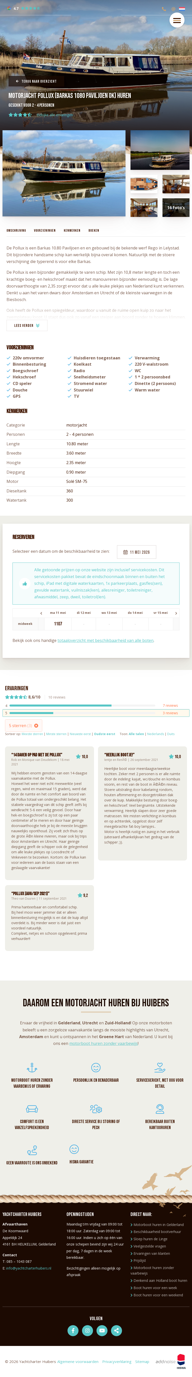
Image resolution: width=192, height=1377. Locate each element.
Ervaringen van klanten (150, 1253)
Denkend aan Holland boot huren (158, 1280)
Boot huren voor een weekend (156, 1295)
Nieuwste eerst (80, 734)
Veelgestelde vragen (148, 1246)
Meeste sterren (32, 734)
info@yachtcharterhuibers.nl (28, 1268)
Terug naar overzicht (36, 81)
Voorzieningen (45, 230)
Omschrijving (16, 230)
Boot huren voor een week (153, 1287)
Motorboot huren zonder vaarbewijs (152, 1270)
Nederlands (155, 734)
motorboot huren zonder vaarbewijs (103, 1043)
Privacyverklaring (117, 1361)
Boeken (93, 230)
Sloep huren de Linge (149, 1238)
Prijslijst (138, 1260)
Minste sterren (56, 734)
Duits (170, 734)
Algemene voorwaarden (77, 1361)
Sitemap (142, 1361)
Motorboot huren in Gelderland (157, 1224)
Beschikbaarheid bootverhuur (155, 1231)
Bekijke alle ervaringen (55, 114)
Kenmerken (72, 230)
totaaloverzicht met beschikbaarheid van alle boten (106, 640)
